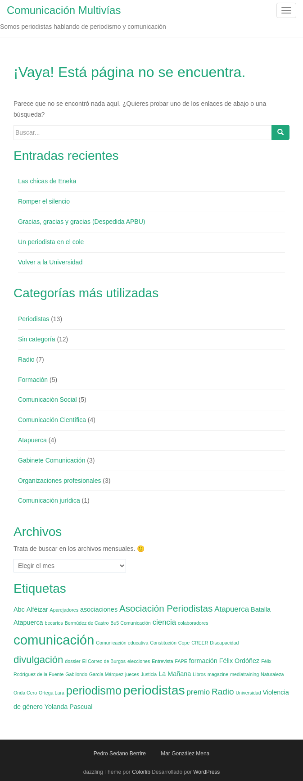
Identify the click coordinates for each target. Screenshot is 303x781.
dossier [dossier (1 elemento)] (72, 661)
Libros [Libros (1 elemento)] (199, 674)
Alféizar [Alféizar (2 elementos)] (37, 609)
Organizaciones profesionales (59, 480)
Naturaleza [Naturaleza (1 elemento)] (272, 674)
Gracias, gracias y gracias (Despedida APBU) (81, 221)
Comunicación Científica (52, 419)
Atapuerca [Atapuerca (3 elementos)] (231, 609)
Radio (26, 359)
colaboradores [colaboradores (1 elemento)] (193, 623)
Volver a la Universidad (50, 262)
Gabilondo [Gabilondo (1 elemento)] (76, 674)
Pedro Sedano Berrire (120, 753)
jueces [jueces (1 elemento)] (132, 674)
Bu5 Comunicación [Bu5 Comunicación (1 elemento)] (130, 623)
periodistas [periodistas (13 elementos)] (154, 690)
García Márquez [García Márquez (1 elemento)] (106, 674)
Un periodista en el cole (51, 241)
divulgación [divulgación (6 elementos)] (38, 659)
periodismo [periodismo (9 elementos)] (94, 690)
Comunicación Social (47, 399)
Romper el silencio (44, 201)
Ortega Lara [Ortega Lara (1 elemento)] (51, 692)
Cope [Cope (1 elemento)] (184, 642)
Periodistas (33, 318)
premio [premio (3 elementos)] (198, 692)
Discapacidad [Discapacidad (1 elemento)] (224, 642)
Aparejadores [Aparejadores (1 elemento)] (64, 610)
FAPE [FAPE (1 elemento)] (181, 661)
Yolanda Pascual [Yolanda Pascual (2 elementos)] (69, 706)
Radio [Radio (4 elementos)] (223, 691)
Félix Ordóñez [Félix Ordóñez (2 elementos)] (239, 660)
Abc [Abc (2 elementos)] (19, 609)
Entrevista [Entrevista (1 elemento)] (162, 661)
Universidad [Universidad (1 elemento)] (248, 692)
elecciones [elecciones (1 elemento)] (138, 661)
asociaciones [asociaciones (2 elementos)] (99, 609)
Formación (33, 379)
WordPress (206, 772)
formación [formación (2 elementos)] (203, 660)
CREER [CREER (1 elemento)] (199, 642)
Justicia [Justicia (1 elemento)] (149, 674)
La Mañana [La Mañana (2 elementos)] (174, 673)
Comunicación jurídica (49, 500)
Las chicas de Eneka (47, 181)
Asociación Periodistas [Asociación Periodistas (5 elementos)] (166, 608)
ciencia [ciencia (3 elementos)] (164, 622)
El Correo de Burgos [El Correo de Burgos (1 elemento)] (104, 661)
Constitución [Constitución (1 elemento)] (163, 642)
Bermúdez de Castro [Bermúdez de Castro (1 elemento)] (87, 623)
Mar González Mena (185, 753)
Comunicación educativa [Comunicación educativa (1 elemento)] (122, 642)
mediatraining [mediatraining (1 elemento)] (244, 674)
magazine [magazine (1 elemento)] (218, 674)
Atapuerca (32, 440)
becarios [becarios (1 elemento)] (54, 623)
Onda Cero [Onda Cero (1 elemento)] (25, 692)
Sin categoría (36, 339)
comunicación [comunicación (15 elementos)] (54, 639)
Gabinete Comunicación (51, 460)
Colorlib (141, 772)
